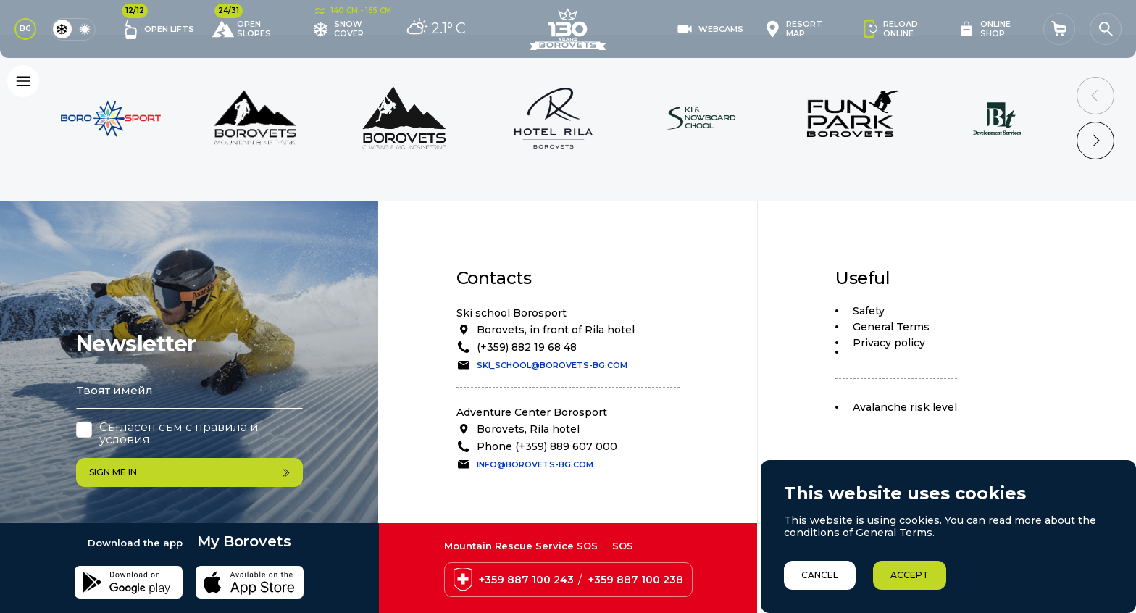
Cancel (819, 575)
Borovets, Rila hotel (528, 428)
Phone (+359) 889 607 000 (547, 446)
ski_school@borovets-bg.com (552, 365)
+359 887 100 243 (526, 579)
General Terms (891, 326)
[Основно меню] (23, 81)
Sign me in (189, 472)
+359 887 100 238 (635, 579)
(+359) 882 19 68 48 (527, 347)
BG (25, 28)
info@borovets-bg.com (535, 464)
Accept (909, 575)
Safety (869, 310)
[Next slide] (1095, 140)
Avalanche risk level (905, 407)
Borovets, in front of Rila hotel (556, 329)
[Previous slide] (1095, 95)
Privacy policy (889, 342)
